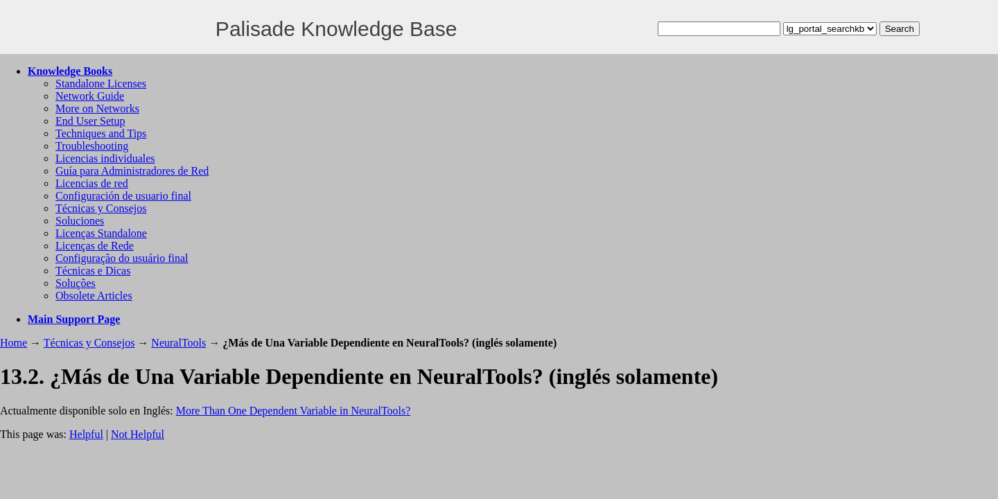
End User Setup (90, 121)
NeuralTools (178, 343)
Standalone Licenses (100, 83)
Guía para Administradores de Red (132, 171)
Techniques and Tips (100, 133)
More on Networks (97, 108)
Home (13, 343)
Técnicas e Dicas (92, 271)
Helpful (86, 434)
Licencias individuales (105, 158)
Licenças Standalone (101, 233)
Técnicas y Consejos (101, 208)
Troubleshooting (91, 146)
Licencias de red (91, 183)
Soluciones (79, 221)
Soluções (75, 283)
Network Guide (89, 96)
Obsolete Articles (93, 295)
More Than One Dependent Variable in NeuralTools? (293, 411)
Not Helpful (137, 434)
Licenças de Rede (94, 246)
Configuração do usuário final (122, 258)
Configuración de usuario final (123, 196)
